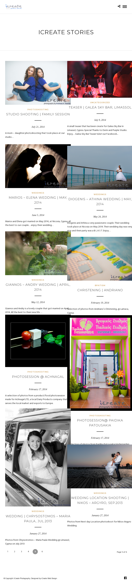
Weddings (34, 188)
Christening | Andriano (96, 285)
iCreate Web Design (49, 578)
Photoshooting (34, 104)
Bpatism (96, 280)
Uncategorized (96, 98)
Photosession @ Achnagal (34, 371)
